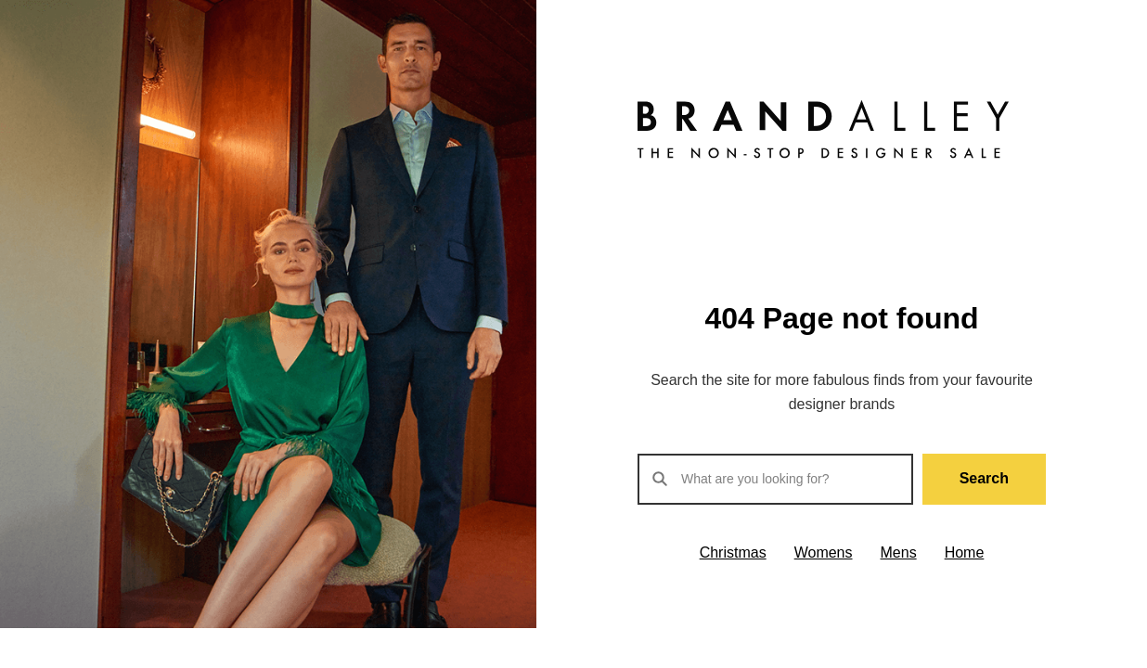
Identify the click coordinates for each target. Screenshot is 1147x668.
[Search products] (775, 479)
